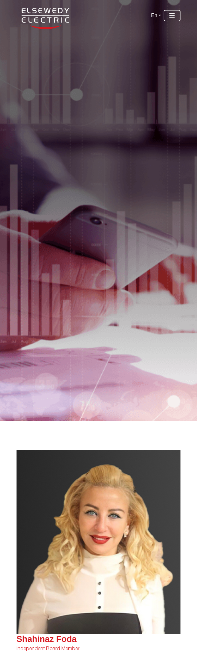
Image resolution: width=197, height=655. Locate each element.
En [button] (154, 15)
